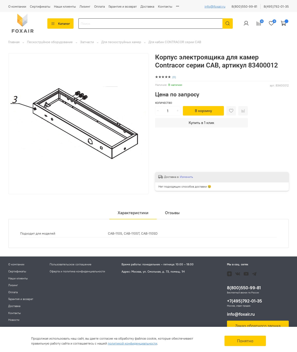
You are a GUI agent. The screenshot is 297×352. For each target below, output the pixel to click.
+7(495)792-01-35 (244, 301)
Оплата (99, 6)
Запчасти (87, 44)
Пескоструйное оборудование (50, 44)
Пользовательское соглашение (70, 264)
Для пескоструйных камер (121, 44)
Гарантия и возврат (123, 6)
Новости (182, 6)
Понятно (245, 340)
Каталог (60, 23)
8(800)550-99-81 (244, 6)
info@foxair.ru (215, 6)
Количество (163, 105)
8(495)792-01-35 (276, 6)
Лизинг (85, 6)
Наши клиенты (65, 6)
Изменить (186, 179)
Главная (14, 44)
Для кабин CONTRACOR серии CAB (174, 44)
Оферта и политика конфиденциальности (77, 271)
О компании (17, 6)
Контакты (165, 6)
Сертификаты (40, 6)
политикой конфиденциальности (132, 343)
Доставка (147, 6)
